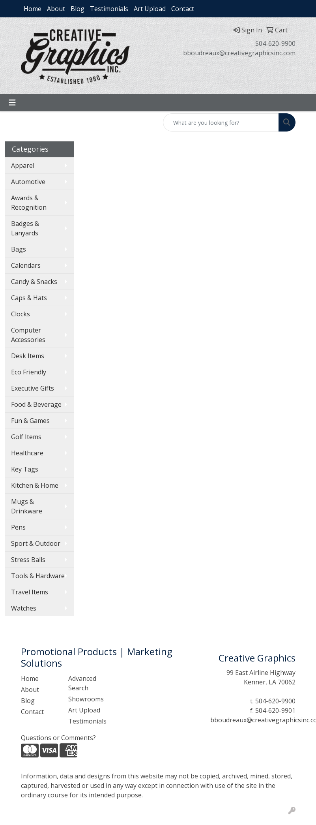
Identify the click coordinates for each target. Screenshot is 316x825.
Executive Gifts (32, 388)
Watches (23, 608)
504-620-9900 (275, 43)
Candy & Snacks (34, 281)
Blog (77, 8)
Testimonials (109, 8)
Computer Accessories (28, 335)
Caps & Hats (29, 297)
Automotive (28, 181)
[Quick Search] (221, 122)
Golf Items (26, 436)
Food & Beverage (36, 404)
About (56, 8)
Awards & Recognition (29, 203)
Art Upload (150, 8)
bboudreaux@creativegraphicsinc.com (239, 53)
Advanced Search (82, 683)
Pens (18, 527)
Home (32, 8)
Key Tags (24, 469)
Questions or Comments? (58, 737)
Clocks (20, 314)
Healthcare (27, 453)
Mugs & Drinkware (26, 506)
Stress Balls (28, 559)
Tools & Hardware (38, 575)
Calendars (26, 265)
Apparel (22, 165)
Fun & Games (30, 420)
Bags (18, 249)
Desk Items (27, 355)
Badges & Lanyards (25, 228)
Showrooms (86, 699)
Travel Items (29, 592)
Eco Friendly (28, 372)
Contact (182, 8)
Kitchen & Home (34, 485)
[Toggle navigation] (12, 102)
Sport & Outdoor (35, 543)
